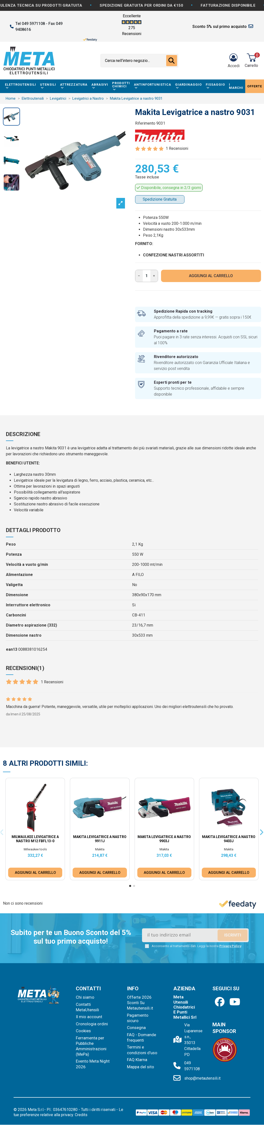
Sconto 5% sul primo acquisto (219, 26)
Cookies (83, 1030)
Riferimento (145, 123)
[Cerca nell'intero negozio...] (171, 60)
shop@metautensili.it (202, 1078)
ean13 (11, 649)
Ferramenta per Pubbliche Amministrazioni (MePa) (91, 1046)
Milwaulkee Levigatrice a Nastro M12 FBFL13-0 (35, 839)
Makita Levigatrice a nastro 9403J (228, 839)
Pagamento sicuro (137, 1018)
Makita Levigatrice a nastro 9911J (99, 839)
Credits (81, 1114)
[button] (130, 886)
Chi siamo (85, 997)
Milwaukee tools (35, 849)
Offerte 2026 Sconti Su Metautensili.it (140, 1003)
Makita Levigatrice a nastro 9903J (164, 839)
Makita (99, 849)
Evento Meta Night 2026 (93, 1064)
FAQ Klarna (137, 1059)
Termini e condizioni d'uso (142, 1050)
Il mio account (89, 1016)
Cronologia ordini (92, 1023)
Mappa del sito (140, 1066)
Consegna (136, 1027)
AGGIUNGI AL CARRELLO (211, 275)
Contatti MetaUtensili (87, 1007)
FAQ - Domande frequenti (141, 1037)
